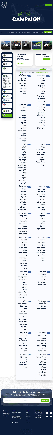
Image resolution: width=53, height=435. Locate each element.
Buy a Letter (48, 32)
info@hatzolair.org (38, 417)
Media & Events (19, 5)
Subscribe (45, 400)
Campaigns (26, 5)
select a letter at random (42, 72)
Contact (31, 5)
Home (10, 5)
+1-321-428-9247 (38, 415)
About (27, 412)
